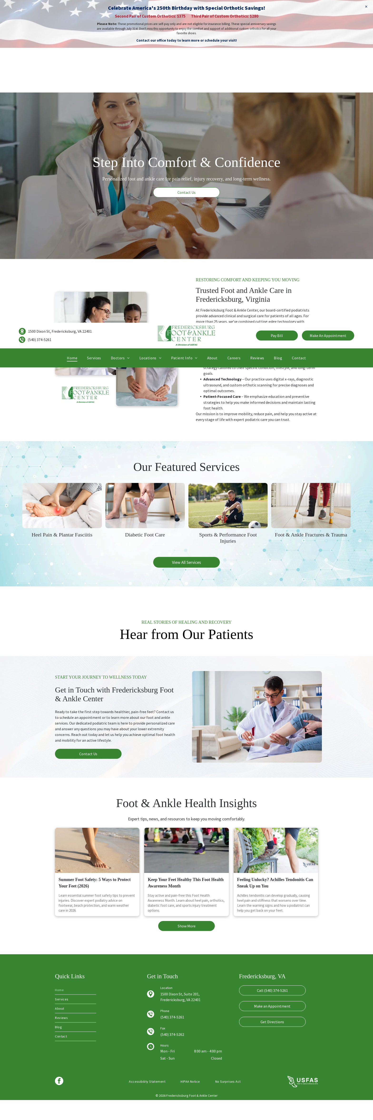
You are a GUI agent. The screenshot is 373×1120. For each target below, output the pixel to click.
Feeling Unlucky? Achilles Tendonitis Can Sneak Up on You (275, 903)
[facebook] (59, 1101)
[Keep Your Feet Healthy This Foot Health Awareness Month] (186, 870)
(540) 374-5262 (172, 1054)
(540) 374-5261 (39, 64)
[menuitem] (72, 82)
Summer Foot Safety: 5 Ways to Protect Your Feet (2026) (95, 903)
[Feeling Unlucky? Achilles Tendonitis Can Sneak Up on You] (276, 870)
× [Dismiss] (366, 6)
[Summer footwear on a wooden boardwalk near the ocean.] (97, 870)
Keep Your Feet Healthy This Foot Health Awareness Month (186, 903)
